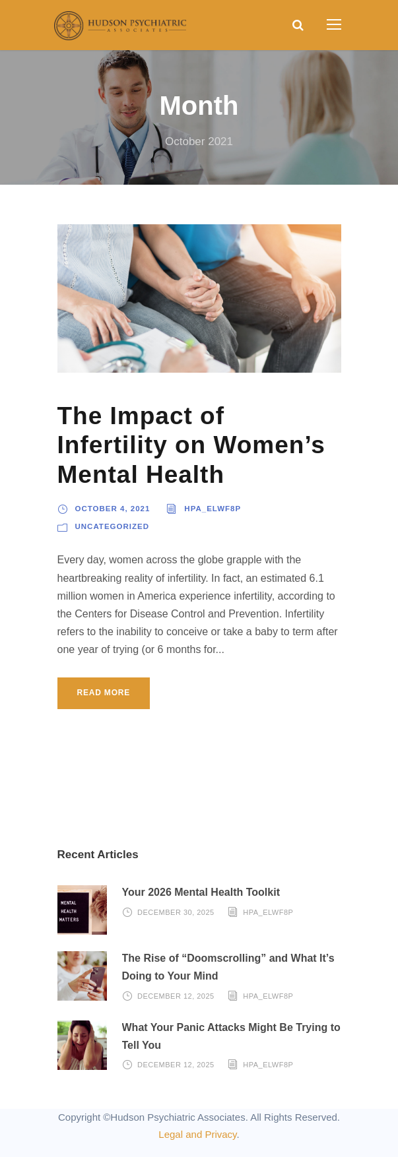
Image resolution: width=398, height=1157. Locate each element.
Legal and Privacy (197, 1134)
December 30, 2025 (176, 912)
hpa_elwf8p (212, 509)
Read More (104, 692)
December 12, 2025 (176, 996)
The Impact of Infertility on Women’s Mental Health (191, 445)
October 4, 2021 (112, 509)
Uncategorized (112, 526)
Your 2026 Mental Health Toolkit (201, 892)
